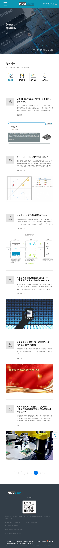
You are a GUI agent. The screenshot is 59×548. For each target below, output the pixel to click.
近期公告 (33, 80)
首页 (38, 50)
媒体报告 (50, 50)
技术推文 (45, 80)
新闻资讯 (44, 50)
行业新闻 (22, 80)
